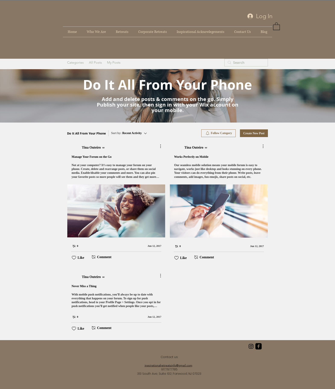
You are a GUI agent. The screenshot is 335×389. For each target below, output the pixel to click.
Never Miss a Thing (84, 286)
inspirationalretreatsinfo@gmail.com (168, 365)
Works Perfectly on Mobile (191, 156)
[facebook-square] (258, 346)
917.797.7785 (169, 369)
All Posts (95, 62)
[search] (246, 62)
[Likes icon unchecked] (74, 257)
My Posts (113, 62)
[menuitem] (218, 133)
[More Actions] (158, 146)
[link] (276, 26)
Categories (75, 62)
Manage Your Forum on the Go (92, 156)
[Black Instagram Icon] (251, 346)
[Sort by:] (129, 133)
